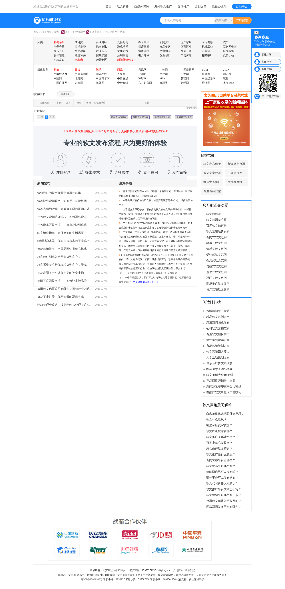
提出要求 (89, 172)
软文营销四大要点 (218, 351)
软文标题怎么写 (216, 219)
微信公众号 (219, 6)
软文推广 (191, 575)
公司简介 (178, 570)
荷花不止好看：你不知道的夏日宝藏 (60, 296)
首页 (108, 6)
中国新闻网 (82, 74)
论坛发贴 (59, 59)
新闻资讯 (165, 42)
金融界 (164, 82)
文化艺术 (122, 51)
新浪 (56, 69)
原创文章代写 (212, 172)
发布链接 (176, 172)
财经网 (185, 82)
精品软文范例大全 (218, 316)
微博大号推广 (236, 182)
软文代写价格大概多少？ (222, 483)
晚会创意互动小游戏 (219, 369)
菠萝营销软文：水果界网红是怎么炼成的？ (65, 248)
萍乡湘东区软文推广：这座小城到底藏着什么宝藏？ (70, 224)
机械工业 (207, 46)
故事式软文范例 (216, 243)
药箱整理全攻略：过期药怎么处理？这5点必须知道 (70, 304)
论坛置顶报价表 (118, 117)
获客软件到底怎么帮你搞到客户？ (59, 256)
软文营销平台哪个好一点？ (223, 495)
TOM (205, 69)
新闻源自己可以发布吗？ (222, 471)
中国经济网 (60, 74)
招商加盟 (101, 55)
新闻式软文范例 (216, 237)
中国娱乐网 (209, 78)
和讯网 (227, 74)
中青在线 (122, 78)
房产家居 (186, 42)
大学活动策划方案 (218, 357)
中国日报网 (187, 69)
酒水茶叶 (143, 51)
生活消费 (80, 46)
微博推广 (183, 6)
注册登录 (60, 172)
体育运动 (186, 46)
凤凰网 (142, 69)
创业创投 (165, 55)
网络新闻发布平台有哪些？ (223, 506)
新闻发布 (43, 183)
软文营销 (204, 575)
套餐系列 (59, 42)
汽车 (225, 42)
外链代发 (236, 172)
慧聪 (225, 78)
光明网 (142, 74)
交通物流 (165, 51)
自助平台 (242, 6)
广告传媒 (186, 55)
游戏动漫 (122, 46)
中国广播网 (60, 82)
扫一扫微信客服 (270, 96)
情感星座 (80, 51)
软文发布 (130, 575)
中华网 (164, 69)
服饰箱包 (59, 55)
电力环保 (143, 55)
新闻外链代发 (125, 59)
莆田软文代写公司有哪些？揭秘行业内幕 (63, 288)
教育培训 (143, 42)
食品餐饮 (165, 46)
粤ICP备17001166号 (91, 579)
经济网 (206, 82)
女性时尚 (122, 42)
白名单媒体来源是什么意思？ (225, 413)
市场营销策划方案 (218, 345)
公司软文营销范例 (218, 328)
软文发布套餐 (212, 163)
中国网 (58, 78)
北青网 (79, 78)
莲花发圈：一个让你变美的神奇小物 (60, 272)
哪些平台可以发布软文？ (222, 477)
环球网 (142, 78)
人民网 (121, 74)
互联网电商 (230, 46)
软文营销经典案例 (218, 231)
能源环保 (80, 55)
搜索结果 (39, 94)
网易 (120, 69)
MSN (163, 78)
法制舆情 (122, 55)
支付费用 (147, 172)
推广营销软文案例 (218, 289)
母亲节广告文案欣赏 (219, 363)
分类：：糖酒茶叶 (73, 31)
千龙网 (185, 74)
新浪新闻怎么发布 (218, 322)
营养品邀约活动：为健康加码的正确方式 (63, 208)
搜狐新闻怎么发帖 (218, 310)
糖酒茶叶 (207, 55)
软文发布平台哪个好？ (220, 466)
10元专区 (101, 59)
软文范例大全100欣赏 (220, 374)
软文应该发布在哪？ (219, 431)
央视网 (164, 74)
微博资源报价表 (140, 117)
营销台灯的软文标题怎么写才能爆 (59, 192)
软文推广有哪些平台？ (220, 436)
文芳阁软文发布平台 (65, 6)
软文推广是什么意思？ (220, 454)
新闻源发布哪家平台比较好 (223, 386)
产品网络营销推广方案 (220, 380)
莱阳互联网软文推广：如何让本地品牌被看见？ (67, 280)
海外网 (100, 82)
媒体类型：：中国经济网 (101, 31)
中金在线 (122, 82)
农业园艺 (101, 51)
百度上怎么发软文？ (219, 442)
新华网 (206, 74)
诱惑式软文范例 (216, 266)
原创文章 (200, 6)
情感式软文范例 (216, 248)
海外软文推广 (163, 6)
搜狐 (77, 69)
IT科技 (79, 42)
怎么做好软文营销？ (219, 448)
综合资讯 (101, 46)
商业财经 (101, 42)
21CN (226, 69)
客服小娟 (267, 69)
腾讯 (98, 69)
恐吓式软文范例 (216, 277)
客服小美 (267, 61)
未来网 (79, 82)
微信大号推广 (212, 182)
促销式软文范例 (216, 254)
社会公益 (186, 51)
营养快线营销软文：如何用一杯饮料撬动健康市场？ (70, 200)
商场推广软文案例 (218, 283)
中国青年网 (103, 78)
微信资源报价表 (162, 117)
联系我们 (190, 570)
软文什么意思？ (216, 419)
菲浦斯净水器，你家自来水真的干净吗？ (63, 240)
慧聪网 (185, 78)
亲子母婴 (59, 46)
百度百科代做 (212, 191)
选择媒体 (118, 172)
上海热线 (228, 82)
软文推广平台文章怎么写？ (223, 489)
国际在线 (101, 74)
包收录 (79, 59)
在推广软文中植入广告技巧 (223, 392)
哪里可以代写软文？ (219, 425)
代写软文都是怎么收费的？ (223, 500)
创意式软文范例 (216, 260)
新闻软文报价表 (184, 117)
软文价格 (123, 6)
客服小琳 (267, 54)
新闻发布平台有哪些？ (220, 460)
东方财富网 (145, 82)
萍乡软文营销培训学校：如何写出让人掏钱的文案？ (70, 216)
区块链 (206, 51)
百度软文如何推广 (218, 225)
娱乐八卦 (59, 51)
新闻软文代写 (236, 163)
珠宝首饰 (228, 51)
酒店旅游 (143, 46)
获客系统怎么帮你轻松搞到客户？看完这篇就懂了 (69, 264)
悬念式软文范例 (216, 272)
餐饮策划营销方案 (218, 340)
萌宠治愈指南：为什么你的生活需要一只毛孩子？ (69, 232)
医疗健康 (207, 42)
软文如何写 (213, 214)
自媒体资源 (141, 6)
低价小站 (228, 55)
